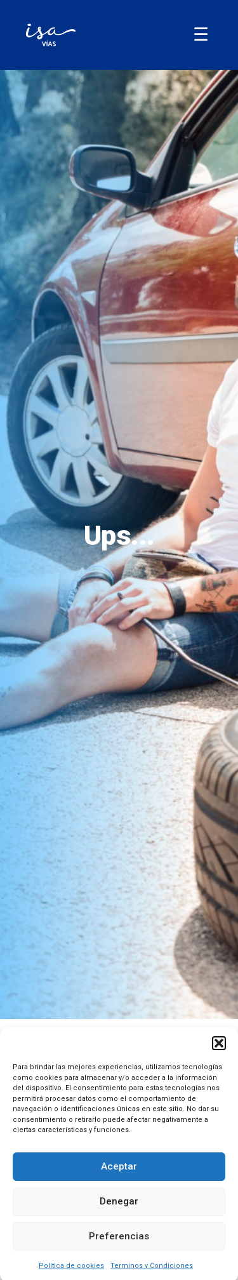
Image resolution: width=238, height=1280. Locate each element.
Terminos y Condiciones (151, 1272)
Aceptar (119, 1173)
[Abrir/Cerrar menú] (201, 35)
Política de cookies (71, 1272)
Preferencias (119, 1243)
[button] (219, 1050)
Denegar (119, 1208)
